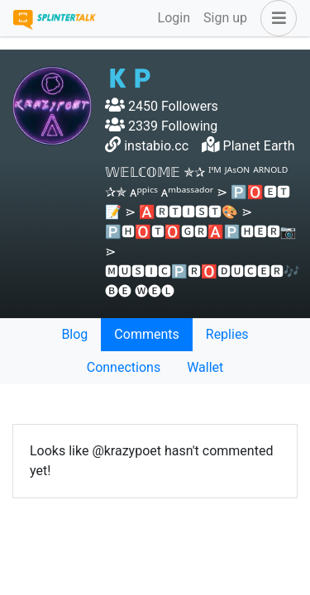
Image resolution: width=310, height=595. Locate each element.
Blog (74, 334)
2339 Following (161, 126)
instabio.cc (156, 146)
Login (174, 18)
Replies (227, 334)
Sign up (225, 18)
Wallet (205, 367)
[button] (275, 18)
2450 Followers (161, 106)
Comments (146, 334)
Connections (123, 367)
